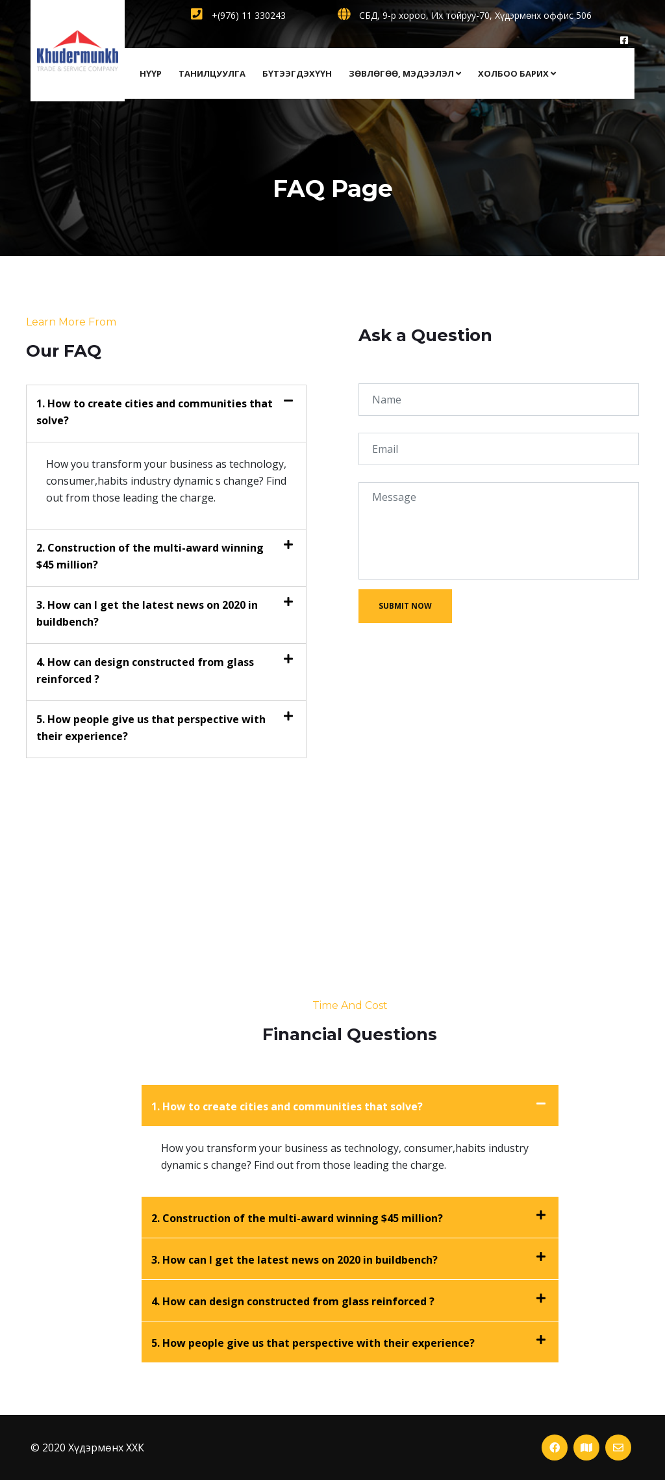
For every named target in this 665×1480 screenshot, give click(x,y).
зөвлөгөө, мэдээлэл (405, 73)
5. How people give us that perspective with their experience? (313, 1343)
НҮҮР (151, 73)
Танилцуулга (212, 73)
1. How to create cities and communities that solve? (287, 1106)
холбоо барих (517, 73)
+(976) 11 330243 (238, 15)
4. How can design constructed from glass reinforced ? (292, 1301)
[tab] (166, 413)
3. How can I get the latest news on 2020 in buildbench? (294, 1260)
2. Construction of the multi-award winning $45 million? (297, 1218)
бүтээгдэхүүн (297, 73)
